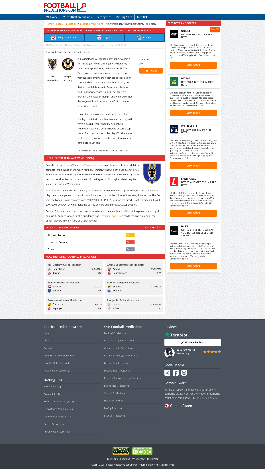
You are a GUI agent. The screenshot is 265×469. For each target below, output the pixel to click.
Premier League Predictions (119, 340)
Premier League (110, 216)
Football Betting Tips (55, 386)
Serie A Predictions (114, 393)
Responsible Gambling (56, 370)
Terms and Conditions (118, 458)
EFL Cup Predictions (114, 415)
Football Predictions (77, 17)
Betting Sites (124, 17)
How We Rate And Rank (57, 363)
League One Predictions (117, 363)
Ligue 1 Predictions (114, 400)
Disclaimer (152, 458)
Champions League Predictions (121, 355)
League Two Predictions (117, 370)
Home (52, 17)
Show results (152, 227)
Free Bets (142, 17)
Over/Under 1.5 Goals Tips (58, 416)
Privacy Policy (138, 458)
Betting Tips (104, 17)
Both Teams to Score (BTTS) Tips (61, 401)
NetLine (212, 397)
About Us (49, 340)
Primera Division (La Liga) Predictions (124, 378)
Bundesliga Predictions (116, 385)
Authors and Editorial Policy (59, 355)
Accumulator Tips (53, 394)
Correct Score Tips (54, 424)
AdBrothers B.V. (147, 464)
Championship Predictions (118, 348)
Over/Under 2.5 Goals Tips (58, 409)
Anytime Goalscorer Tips (57, 431)
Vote (130, 235)
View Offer (193, 65)
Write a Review (192, 342)
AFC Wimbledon (90, 165)
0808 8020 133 (187, 397)
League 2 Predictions (91, 23)
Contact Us (50, 348)
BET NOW (151, 70)
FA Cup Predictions (114, 408)
